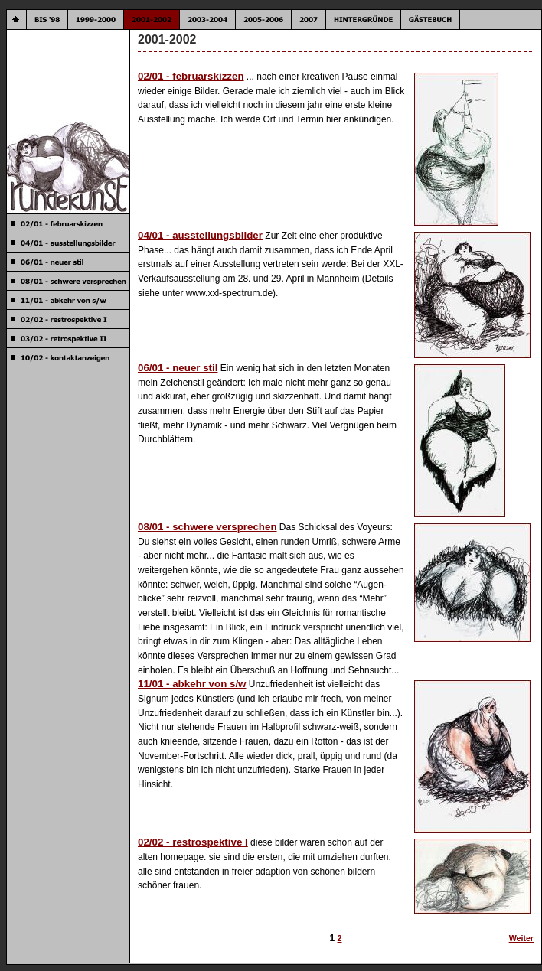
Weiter (521, 938)
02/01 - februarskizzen (191, 76)
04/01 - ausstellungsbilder (200, 235)
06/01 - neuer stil (177, 367)
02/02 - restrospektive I (193, 842)
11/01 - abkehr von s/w (192, 683)
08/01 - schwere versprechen (207, 527)
